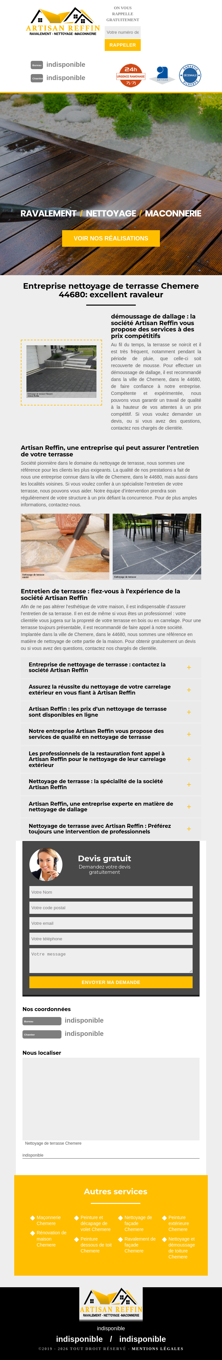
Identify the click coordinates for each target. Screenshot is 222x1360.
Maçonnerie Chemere (49, 1220)
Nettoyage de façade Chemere (138, 1223)
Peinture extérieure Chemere (178, 1223)
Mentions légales (158, 1348)
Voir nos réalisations (111, 238)
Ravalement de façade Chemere (140, 1245)
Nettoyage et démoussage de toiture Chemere (181, 1248)
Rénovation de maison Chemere (51, 1238)
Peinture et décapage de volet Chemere (96, 1223)
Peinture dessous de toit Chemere (96, 1245)
